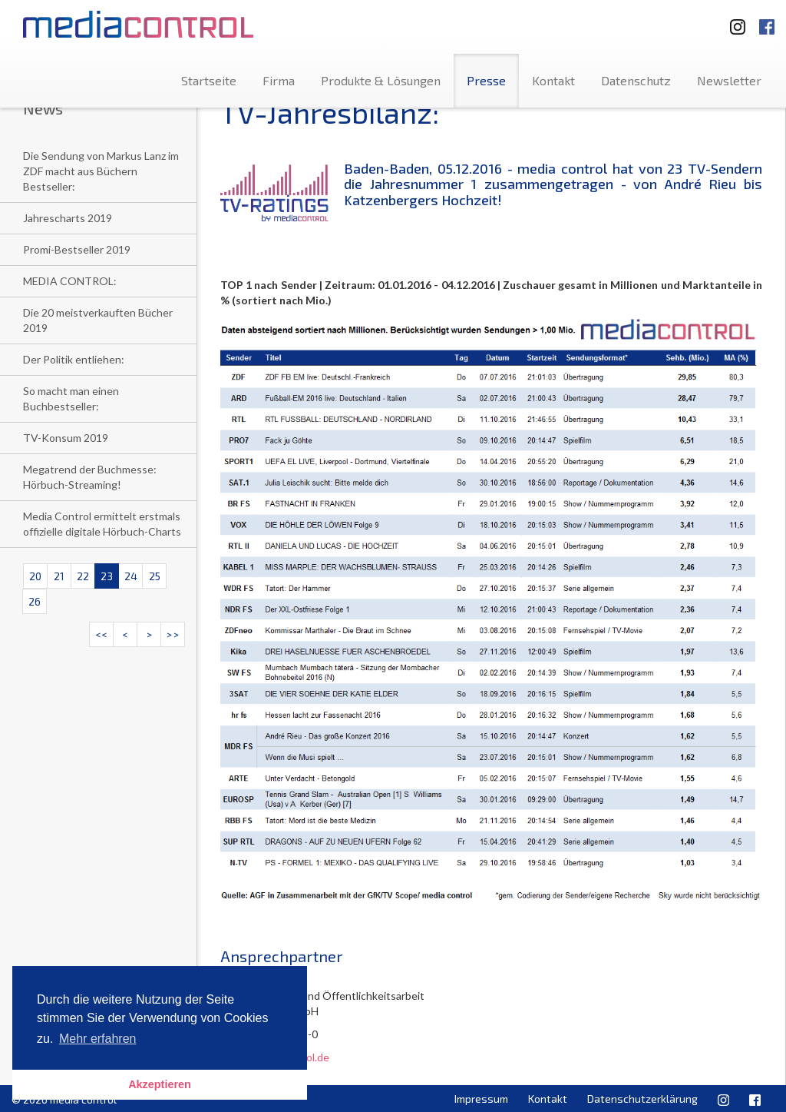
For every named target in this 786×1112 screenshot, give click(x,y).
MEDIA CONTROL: (70, 280)
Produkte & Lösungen (381, 80)
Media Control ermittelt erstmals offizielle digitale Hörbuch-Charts (102, 524)
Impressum (481, 1098)
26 (34, 601)
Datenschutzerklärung (642, 1098)
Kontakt (553, 80)
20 (35, 576)
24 (130, 576)
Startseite (208, 80)
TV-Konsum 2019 (65, 437)
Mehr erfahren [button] (98, 1038)
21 (59, 576)
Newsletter (729, 80)
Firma (279, 80)
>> (173, 634)
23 (107, 576)
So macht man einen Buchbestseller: (71, 398)
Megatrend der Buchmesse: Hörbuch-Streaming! (90, 477)
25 (154, 576)
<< (101, 634)
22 (83, 576)
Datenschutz (636, 80)
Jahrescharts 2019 (67, 217)
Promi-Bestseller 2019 (76, 249)
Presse (486, 80)
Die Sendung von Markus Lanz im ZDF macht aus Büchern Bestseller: (101, 171)
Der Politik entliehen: (73, 359)
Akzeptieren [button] (159, 1084)
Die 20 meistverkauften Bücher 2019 (98, 320)
